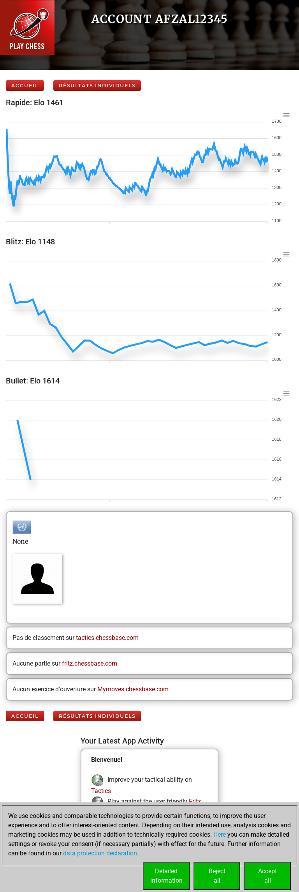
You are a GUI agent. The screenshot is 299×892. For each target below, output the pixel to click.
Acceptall (267, 875)
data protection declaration (100, 853)
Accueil (25, 85)
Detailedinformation (166, 875)
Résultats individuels (97, 85)
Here (219, 834)
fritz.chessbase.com (89, 663)
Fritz (195, 801)
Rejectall (217, 875)
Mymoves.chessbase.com (133, 689)
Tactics (101, 791)
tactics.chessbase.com (107, 637)
